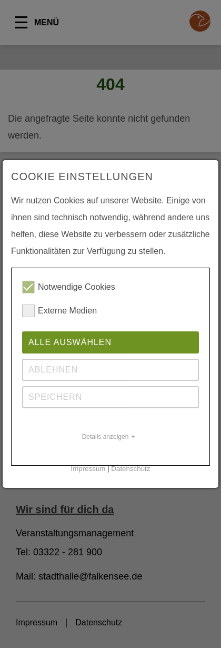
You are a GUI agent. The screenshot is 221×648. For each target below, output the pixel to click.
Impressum (88, 469)
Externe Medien (59, 311)
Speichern (55, 396)
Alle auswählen (70, 342)
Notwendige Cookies (68, 287)
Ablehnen (53, 369)
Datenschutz (130, 469)
